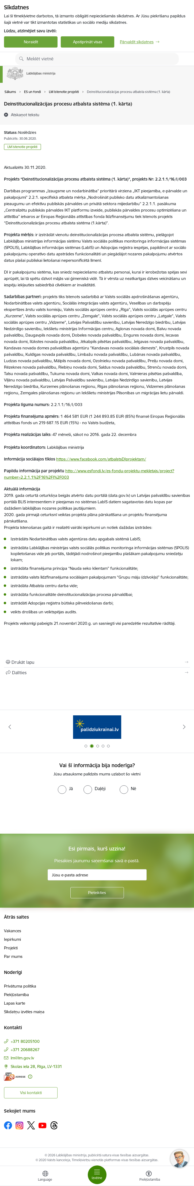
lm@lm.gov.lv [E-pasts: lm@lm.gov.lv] (22, 1057)
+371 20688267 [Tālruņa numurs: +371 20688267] (25, 1049)
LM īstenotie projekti (22, 147)
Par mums (13, 956)
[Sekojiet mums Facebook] (8, 1125)
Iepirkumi (12, 939)
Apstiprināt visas (87, 41)
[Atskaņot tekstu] (25, 114)
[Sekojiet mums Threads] (54, 1125)
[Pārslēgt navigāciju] (97, 1174)
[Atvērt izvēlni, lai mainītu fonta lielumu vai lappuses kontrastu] (148, 1177)
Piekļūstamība (16, 994)
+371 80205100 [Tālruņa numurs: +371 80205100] (25, 1041)
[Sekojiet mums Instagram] (20, 1125)
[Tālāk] (184, 727)
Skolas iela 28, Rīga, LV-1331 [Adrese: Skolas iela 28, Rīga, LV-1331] (36, 1066)
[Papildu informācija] (30, 1077)
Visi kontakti (31, 1092)
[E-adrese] (14, 1076)
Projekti (11, 947)
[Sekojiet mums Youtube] (43, 1125)
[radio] (65, 788)
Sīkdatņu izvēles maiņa (24, 1011)
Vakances (12, 930)
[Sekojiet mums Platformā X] (31, 1125)
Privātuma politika (20, 986)
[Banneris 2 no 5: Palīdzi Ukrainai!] (97, 726)
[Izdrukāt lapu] (97, 662)
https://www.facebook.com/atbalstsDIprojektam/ (101, 459)
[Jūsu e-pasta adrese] (97, 874)
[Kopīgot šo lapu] (97, 673)
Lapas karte (14, 1003)
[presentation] (44, 813)
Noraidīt (31, 41)
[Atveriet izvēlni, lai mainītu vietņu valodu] (45, 1177)
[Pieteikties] (97, 892)
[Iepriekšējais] (10, 727)
